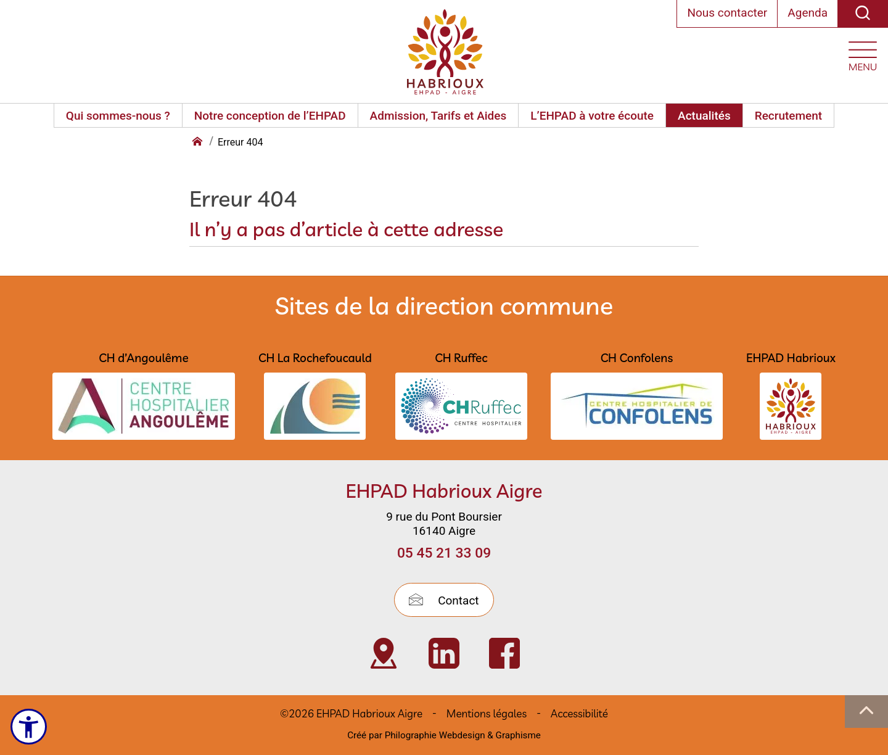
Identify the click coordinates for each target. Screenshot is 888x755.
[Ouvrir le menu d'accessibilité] (28, 727)
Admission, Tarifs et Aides (438, 116)
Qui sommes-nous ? (118, 116)
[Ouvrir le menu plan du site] (862, 53)
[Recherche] (862, 14)
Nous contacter (727, 13)
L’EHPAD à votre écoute (592, 116)
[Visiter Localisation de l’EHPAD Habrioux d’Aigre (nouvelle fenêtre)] (383, 653)
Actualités (704, 116)
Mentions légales (486, 713)
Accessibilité (579, 713)
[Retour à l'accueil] (198, 142)
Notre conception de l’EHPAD (270, 116)
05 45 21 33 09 (444, 553)
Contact (444, 600)
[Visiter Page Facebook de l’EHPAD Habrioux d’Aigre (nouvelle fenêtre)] (504, 653)
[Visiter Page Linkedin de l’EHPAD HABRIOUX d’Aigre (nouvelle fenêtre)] (444, 653)
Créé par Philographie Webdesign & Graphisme (444, 735)
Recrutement (788, 116)
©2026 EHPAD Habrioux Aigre (351, 713)
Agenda (807, 13)
